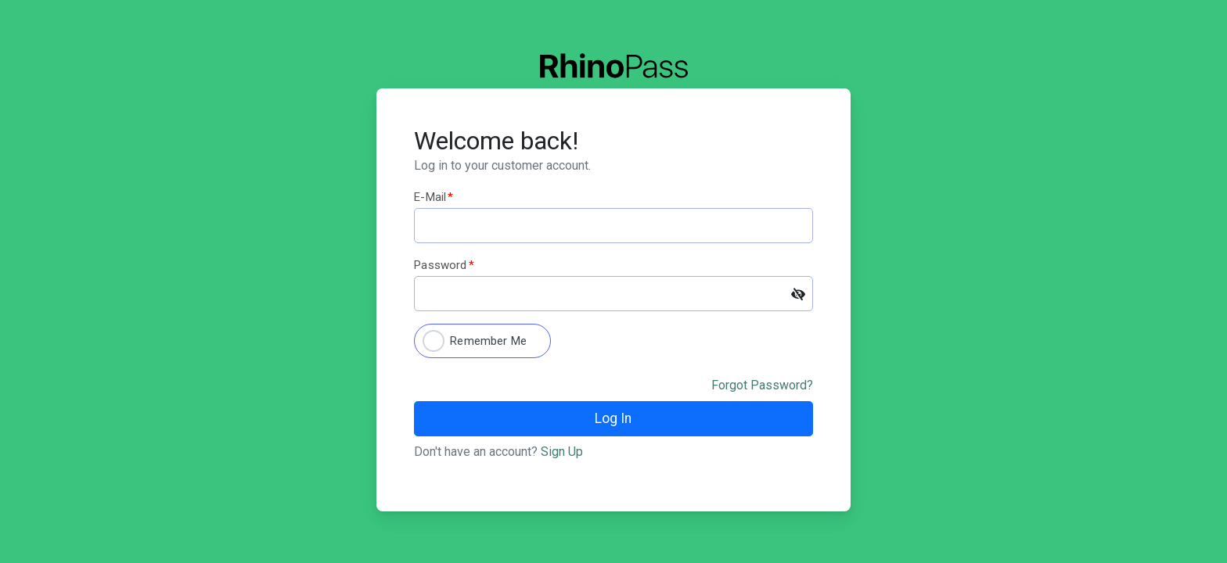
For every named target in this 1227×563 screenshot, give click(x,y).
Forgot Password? (762, 385)
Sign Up (562, 451)
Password (443, 265)
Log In (613, 418)
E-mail (433, 197)
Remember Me (488, 341)
